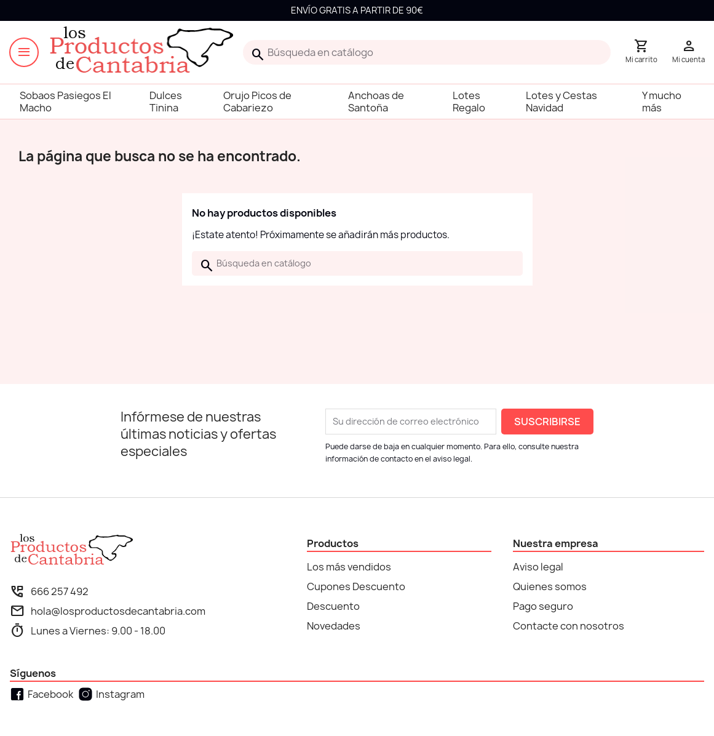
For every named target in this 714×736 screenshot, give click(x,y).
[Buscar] (427, 52)
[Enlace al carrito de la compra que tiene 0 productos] (641, 52)
